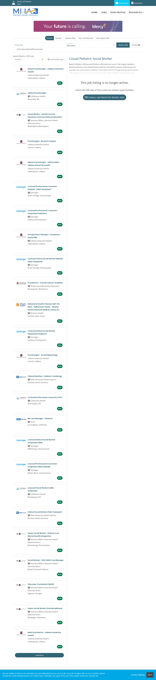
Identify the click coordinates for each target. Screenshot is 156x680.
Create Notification (55, 59)
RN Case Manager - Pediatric (40, 418)
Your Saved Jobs (102, 38)
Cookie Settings (138, 675)
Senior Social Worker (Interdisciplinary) (45, 608)
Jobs (104, 12)
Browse (58, 38)
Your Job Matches (86, 38)
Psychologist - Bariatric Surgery (42, 141)
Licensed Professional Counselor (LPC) (45, 397)
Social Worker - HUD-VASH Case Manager (46, 560)
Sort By (17, 59)
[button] (136, 45)
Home (94, 12)
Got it (150, 675)
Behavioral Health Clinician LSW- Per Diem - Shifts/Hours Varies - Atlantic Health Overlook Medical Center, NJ (44, 307)
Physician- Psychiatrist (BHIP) (41, 584)
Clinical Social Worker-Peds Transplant (45, 512)
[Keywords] (39, 45)
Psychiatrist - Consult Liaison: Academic (45, 282)
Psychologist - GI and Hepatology (43, 355)
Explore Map (70, 38)
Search (49, 38)
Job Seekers (122, 3)
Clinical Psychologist (37, 93)
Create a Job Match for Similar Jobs (104, 97)
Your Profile (118, 12)
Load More (39, 655)
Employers (137, 3)
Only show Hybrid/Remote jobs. (30, 49)
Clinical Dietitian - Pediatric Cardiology (45, 376)
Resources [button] (135, 12)
